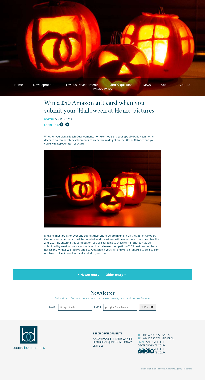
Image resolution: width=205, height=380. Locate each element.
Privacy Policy (102, 89)
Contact (185, 85)
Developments (43, 85)
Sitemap (188, 368)
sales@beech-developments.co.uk (151, 343)
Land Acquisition (121, 85)
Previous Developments (81, 85)
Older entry (114, 274)
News (147, 85)
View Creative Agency (172, 368)
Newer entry (89, 274)
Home (18, 85)
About (165, 85)
